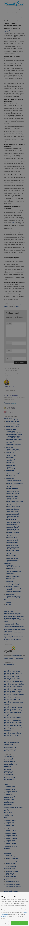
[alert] (14, 463)
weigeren (3, 916)
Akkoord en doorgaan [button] (18, 923)
